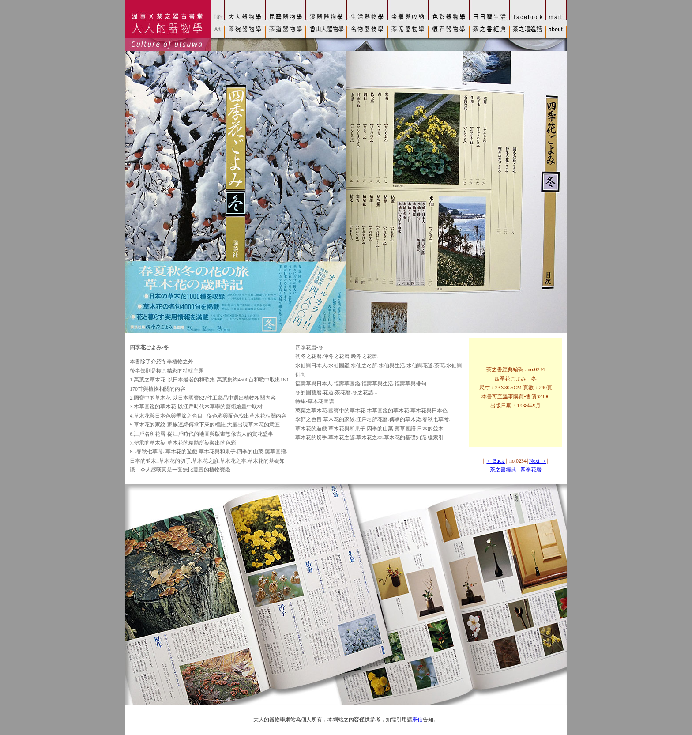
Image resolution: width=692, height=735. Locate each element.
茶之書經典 (503, 470)
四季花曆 (531, 470)
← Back (495, 461)
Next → (537, 461)
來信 (417, 719)
